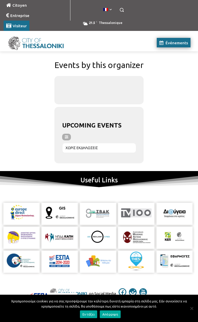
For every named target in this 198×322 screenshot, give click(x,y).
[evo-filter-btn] (66, 137)
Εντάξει (88, 314)
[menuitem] (107, 10)
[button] (122, 10)
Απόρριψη (110, 314)
